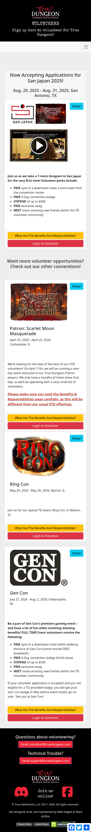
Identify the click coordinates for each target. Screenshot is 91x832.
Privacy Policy (24, 824)
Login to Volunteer (45, 243)
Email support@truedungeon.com (45, 761)
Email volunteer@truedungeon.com (46, 744)
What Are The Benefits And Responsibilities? (45, 236)
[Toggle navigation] (86, 46)
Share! (76, 106)
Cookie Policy (41, 824)
